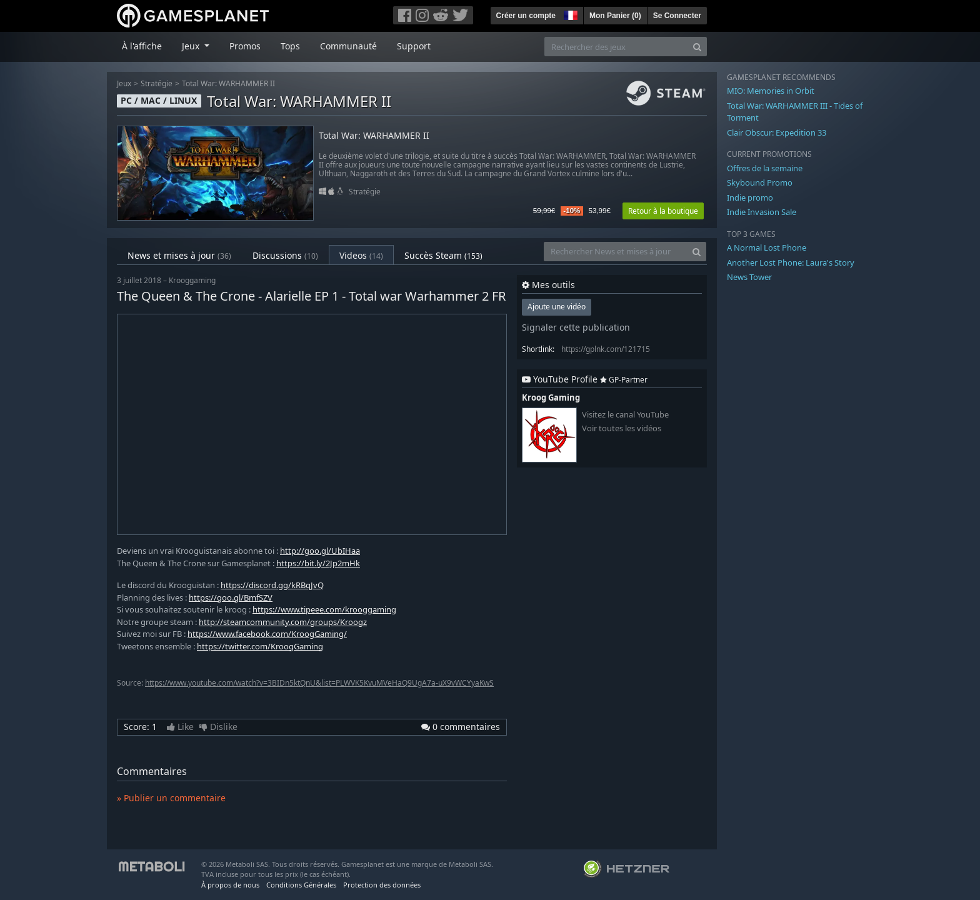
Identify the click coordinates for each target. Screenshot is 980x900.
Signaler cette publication (576, 327)
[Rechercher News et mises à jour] (616, 251)
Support (414, 46)
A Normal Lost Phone (766, 247)
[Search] (697, 46)
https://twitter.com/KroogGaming (260, 646)
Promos (245, 46)
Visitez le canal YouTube (625, 414)
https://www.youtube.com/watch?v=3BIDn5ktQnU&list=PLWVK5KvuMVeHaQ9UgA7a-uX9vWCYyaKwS (319, 683)
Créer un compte (526, 15)
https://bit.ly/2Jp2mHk (318, 563)
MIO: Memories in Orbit (770, 90)
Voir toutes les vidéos (621, 428)
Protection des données (382, 884)
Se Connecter (677, 15)
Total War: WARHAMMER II (228, 83)
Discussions (285, 255)
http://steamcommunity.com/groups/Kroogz (283, 622)
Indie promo (750, 197)
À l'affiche (142, 46)
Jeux (124, 83)
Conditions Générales (301, 884)
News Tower (749, 276)
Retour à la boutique (663, 211)
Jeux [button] (192, 46)
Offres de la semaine (764, 168)
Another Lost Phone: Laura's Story (790, 262)
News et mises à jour (179, 255)
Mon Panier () (615, 15)
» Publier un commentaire (171, 798)
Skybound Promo (759, 182)
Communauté (348, 46)
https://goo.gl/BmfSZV (230, 597)
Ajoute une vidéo (557, 306)
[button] (569, 14)
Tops (290, 46)
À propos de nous (230, 884)
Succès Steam (443, 255)
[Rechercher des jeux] (616, 46)
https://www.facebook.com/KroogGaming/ (267, 633)
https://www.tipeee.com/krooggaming (324, 609)
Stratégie (156, 83)
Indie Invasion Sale (761, 212)
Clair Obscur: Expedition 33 (776, 132)
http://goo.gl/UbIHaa (320, 550)
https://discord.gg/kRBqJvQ (272, 585)
